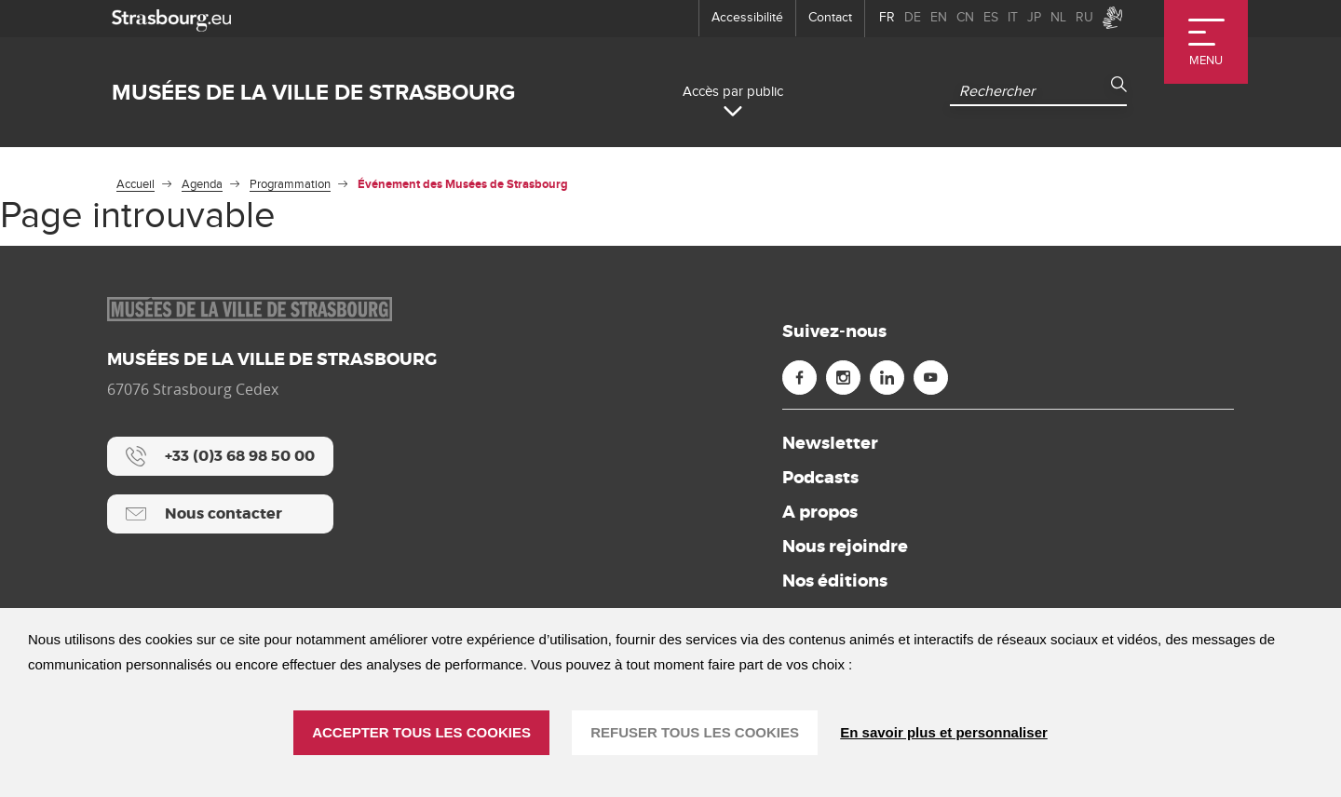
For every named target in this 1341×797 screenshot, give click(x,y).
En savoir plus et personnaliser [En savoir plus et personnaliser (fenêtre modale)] (944, 732)
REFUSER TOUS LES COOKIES (694, 732)
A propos (820, 512)
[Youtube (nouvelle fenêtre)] (931, 377)
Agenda (202, 184)
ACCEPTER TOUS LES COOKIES (421, 732)
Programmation (290, 184)
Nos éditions (834, 581)
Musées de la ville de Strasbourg (313, 92)
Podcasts (820, 477)
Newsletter (830, 443)
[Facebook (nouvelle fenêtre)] (799, 377)
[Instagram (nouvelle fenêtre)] (843, 377)
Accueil (135, 184)
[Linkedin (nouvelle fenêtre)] (887, 377)
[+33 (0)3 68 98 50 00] (220, 456)
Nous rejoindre (845, 546)
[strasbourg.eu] (171, 18)
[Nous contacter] (220, 514)
